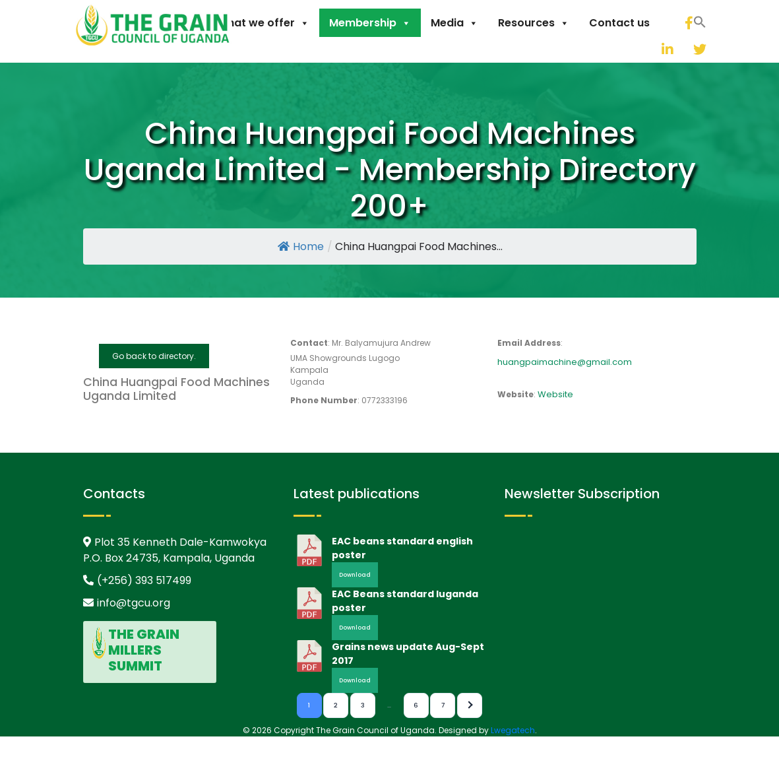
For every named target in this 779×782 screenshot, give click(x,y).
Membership (370, 22)
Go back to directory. (154, 356)
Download (355, 575)
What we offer (263, 22)
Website (555, 394)
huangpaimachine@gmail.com (564, 362)
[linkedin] (652, 49)
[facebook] (688, 23)
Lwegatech (513, 730)
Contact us (619, 22)
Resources (533, 22)
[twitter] (683, 49)
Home (301, 246)
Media (454, 22)
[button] (635, 47)
